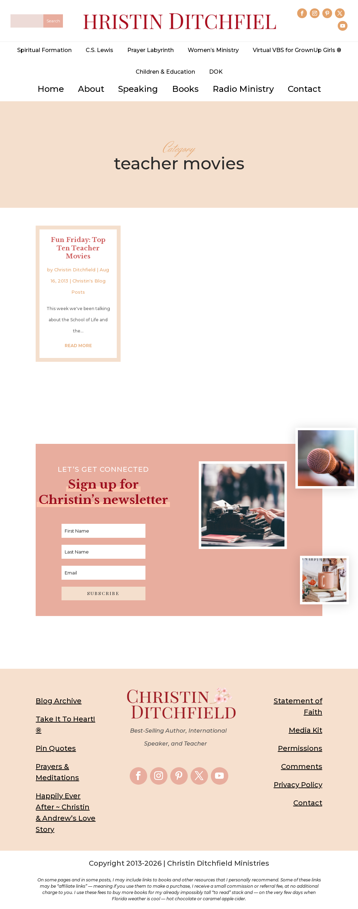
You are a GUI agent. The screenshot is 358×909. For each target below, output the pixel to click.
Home (50, 89)
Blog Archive (58, 701)
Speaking (138, 89)
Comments (301, 766)
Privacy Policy (298, 784)
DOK (216, 71)
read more (78, 345)
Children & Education (165, 71)
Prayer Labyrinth (150, 50)
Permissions (300, 748)
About (91, 89)
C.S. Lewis (99, 50)
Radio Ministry (243, 89)
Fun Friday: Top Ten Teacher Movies (78, 248)
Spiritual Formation (44, 50)
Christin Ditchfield (74, 269)
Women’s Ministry (213, 50)
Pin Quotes (56, 748)
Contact (304, 89)
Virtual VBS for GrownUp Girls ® (297, 50)
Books (185, 89)
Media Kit (305, 730)
